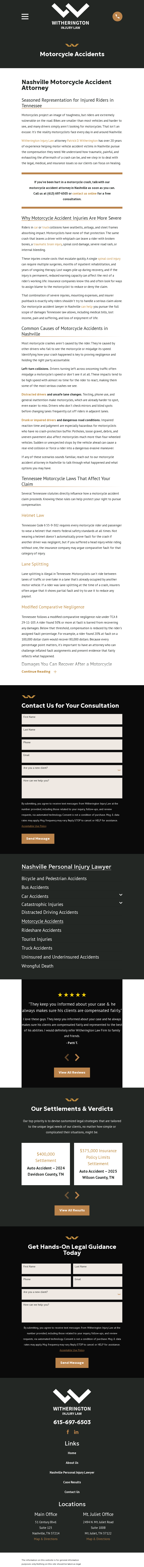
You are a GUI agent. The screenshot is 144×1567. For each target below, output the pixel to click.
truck (45, 227)
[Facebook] (68, 1432)
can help (87, 306)
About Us (72, 1463)
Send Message (38, 839)
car (36, 227)
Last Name (29, 730)
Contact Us (72, 1493)
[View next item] (77, 1058)
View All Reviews (72, 1073)
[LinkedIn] (76, 1432)
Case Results (72, 1483)
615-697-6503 (72, 1422)
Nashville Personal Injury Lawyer (72, 1473)
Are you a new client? (35, 768)
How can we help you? (36, 781)
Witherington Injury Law (38, 141)
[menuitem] (54, 878)
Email (26, 755)
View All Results (72, 1211)
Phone (27, 743)
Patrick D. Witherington (82, 141)
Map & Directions (46, 1539)
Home (72, 1454)
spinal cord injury (109, 259)
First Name (29, 717)
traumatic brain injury (47, 244)
